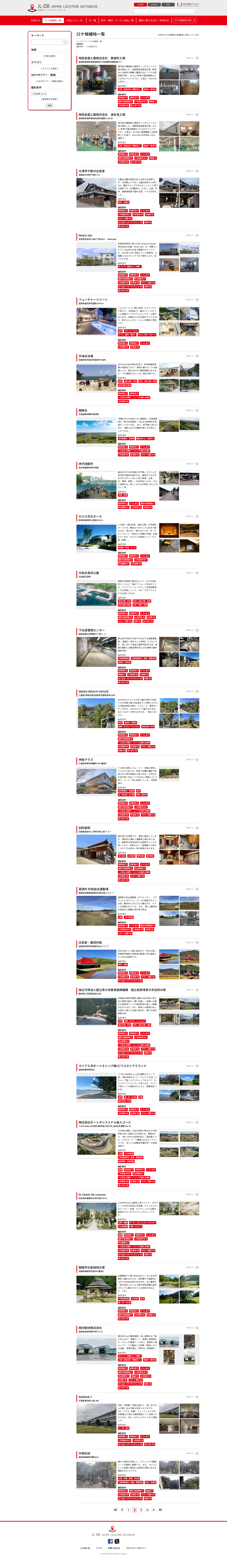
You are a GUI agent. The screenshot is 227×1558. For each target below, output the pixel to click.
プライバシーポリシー (136, 1548)
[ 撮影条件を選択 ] (49, 99)
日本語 (140, 4)
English (154, 4)
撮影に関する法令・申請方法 (154, 20)
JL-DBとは (85, 1548)
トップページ (81, 41)
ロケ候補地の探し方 (185, 20)
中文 (168, 4)
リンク (99, 1548)
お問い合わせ (114, 1548)
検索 (49, 105)
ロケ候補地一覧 (53, 20)
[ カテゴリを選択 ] (49, 68)
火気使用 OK (38, 93)
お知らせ (35, 20)
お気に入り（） (75, 20)
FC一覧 (92, 20)
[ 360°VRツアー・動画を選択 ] (49, 81)
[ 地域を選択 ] (49, 56)
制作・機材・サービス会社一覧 (117, 20)
